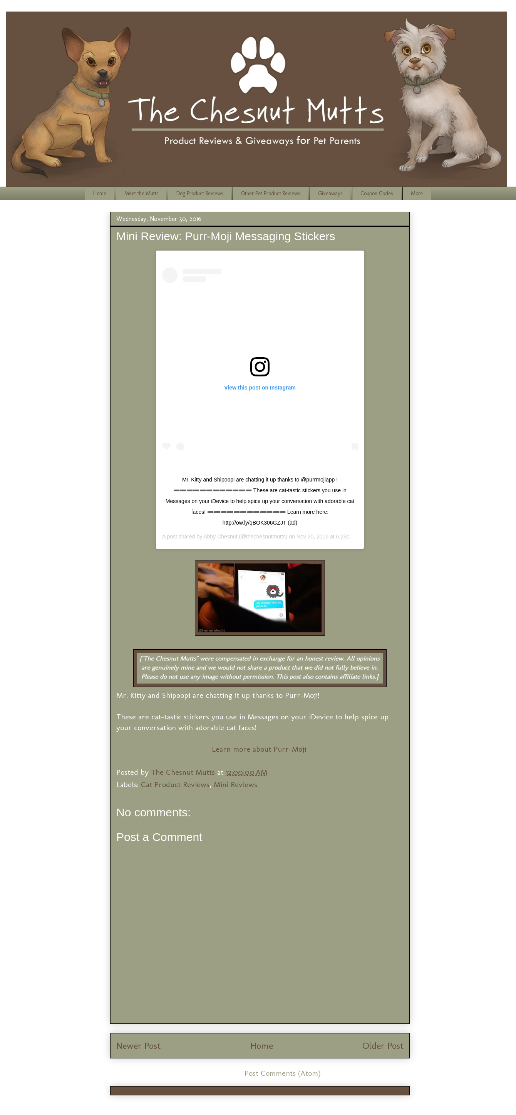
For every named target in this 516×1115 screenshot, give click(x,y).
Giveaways (330, 193)
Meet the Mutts (141, 193)
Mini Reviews (235, 784)
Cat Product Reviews (175, 784)
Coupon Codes (376, 193)
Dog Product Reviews (199, 193)
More (417, 193)
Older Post (383, 1045)
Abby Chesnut (220, 536)
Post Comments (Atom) (283, 1073)
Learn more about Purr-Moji (260, 749)
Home (99, 193)
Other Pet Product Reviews (270, 193)
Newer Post (138, 1045)
